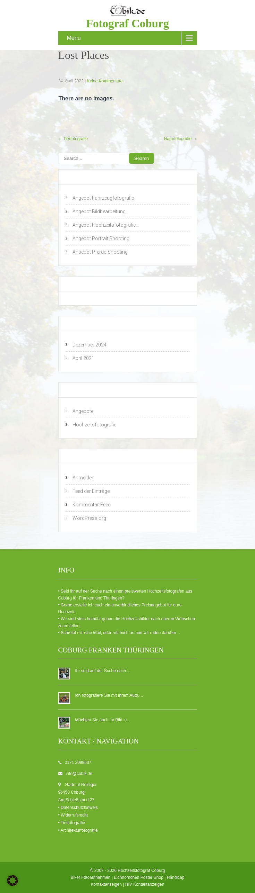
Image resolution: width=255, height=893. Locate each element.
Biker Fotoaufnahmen (91, 877)
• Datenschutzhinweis (78, 807)
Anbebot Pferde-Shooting (100, 252)
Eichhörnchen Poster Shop (138, 877)
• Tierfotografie (71, 822)
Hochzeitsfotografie (94, 424)
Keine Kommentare (105, 81)
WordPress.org (89, 518)
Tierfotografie (73, 138)
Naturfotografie (180, 138)
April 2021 (83, 358)
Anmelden (83, 477)
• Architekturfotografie (78, 830)
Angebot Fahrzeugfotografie (103, 198)
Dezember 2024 (90, 345)
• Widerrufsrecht (73, 815)
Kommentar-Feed (92, 504)
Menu (74, 38)
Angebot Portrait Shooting (101, 238)
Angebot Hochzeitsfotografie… (106, 225)
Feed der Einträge (91, 491)
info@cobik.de (79, 773)
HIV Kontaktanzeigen (144, 884)
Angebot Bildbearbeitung (99, 211)
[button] (12, 880)
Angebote (83, 411)
